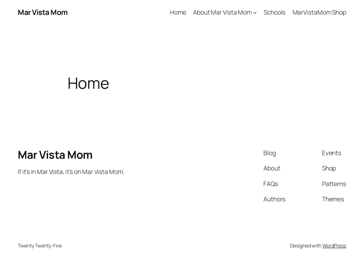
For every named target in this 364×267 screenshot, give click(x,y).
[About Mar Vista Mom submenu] (255, 12)
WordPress (334, 245)
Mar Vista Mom (43, 12)
